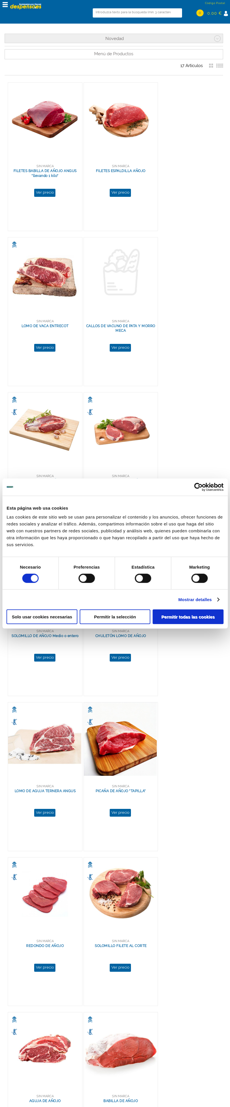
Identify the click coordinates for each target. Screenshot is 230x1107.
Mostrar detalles (195, 599)
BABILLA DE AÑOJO (113, 767)
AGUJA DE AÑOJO (43, 767)
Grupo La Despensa (24, 1028)
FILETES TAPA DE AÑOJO (42, 918)
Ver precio (43, 188)
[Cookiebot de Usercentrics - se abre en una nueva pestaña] (198, 487)
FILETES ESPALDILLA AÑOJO (113, 166)
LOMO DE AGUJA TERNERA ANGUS (184, 467)
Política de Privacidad (26, 1033)
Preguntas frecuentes (26, 1054)
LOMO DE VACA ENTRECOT (184, 166)
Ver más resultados (110, 995)
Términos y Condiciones (29, 1044)
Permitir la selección (115, 616)
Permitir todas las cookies (188, 616)
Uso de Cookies (20, 1038)
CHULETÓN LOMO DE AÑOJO (113, 467)
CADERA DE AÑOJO (185, 767)
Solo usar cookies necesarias (42, 616)
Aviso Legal (16, 1049)
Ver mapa (70, 1060)
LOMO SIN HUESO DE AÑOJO (184, 317)
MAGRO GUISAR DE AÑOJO (114, 918)
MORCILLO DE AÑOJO (114, 317)
